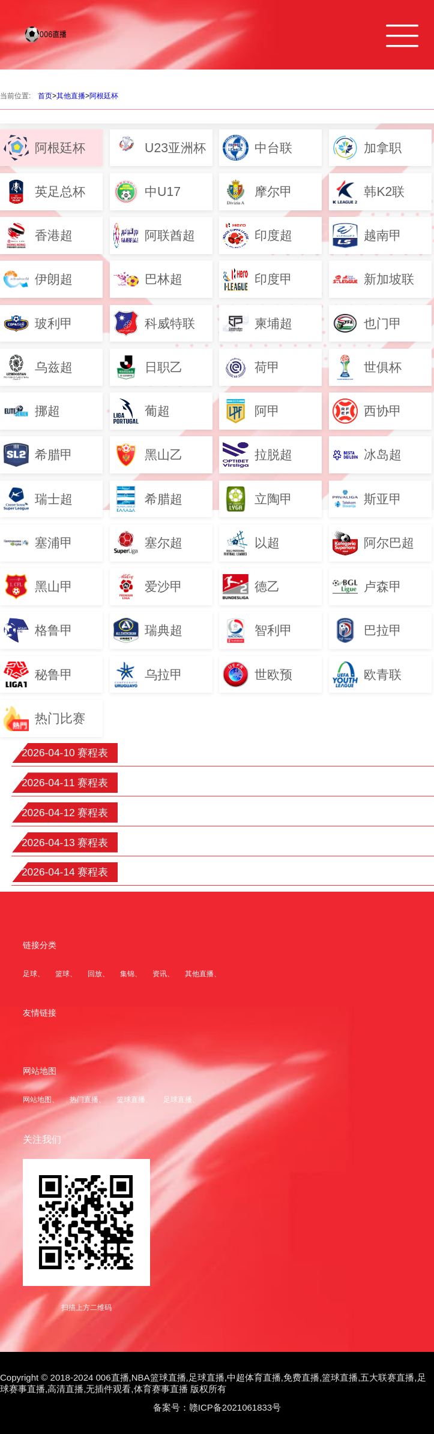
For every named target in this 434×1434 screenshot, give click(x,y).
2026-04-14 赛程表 (65, 872)
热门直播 (84, 1099)
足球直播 (177, 1099)
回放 (95, 974)
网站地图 (37, 1099)
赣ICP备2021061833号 (235, 1407)
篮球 (62, 974)
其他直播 (70, 96)
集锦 (127, 974)
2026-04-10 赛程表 (65, 753)
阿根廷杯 (103, 96)
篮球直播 (130, 1099)
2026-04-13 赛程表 (65, 843)
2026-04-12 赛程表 (65, 813)
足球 (30, 974)
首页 (45, 96)
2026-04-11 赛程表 (65, 783)
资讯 (159, 974)
